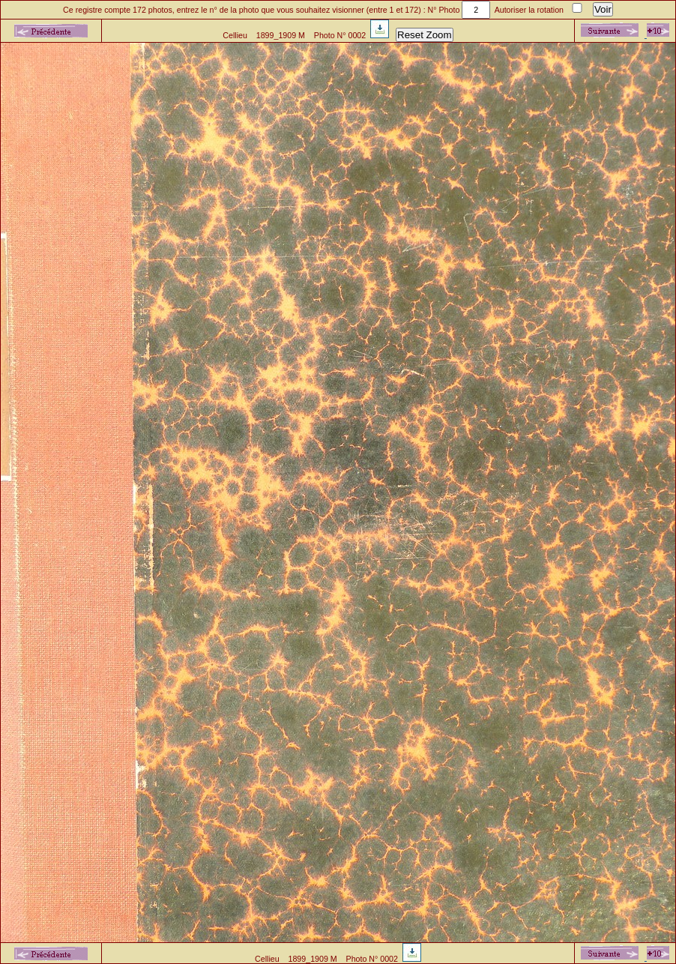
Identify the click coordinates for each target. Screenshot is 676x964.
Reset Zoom (424, 34)
